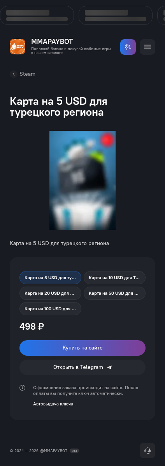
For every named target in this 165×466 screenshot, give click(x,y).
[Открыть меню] (147, 47)
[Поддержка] (147, 450)
